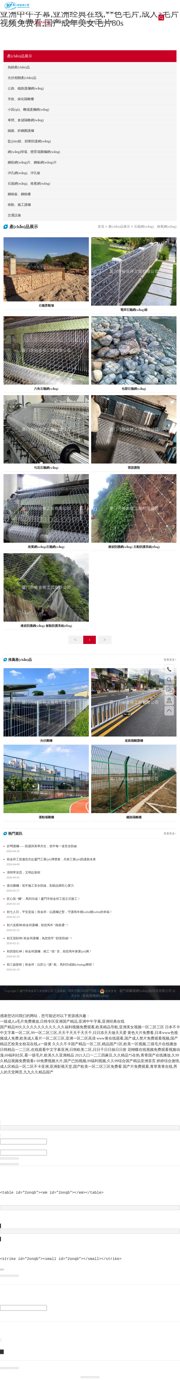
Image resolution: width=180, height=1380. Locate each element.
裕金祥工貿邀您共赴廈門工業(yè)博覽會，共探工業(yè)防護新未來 (51, 859)
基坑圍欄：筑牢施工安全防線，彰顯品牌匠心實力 (40, 885)
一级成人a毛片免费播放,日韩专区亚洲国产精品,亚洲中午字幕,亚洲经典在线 (62, 1021)
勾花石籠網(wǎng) (46, 467)
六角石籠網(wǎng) (46, 388)
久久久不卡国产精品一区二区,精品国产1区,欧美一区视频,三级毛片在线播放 (114, 1044)
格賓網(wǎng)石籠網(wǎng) (46, 547)
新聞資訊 (58, 22)
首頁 (11, 22)
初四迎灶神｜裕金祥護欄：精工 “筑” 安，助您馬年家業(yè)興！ (49, 951)
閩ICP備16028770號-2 (84, 998)
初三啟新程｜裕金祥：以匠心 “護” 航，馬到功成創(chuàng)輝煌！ (51, 964)
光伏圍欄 (46, 740)
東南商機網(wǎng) (95, 1003)
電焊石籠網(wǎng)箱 (134, 310)
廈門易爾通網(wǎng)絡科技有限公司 (145, 998)
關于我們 (27, 22)
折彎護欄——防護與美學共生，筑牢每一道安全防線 (42, 846)
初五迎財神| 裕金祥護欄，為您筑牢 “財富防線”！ (40, 938)
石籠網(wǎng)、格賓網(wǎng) (155, 226)
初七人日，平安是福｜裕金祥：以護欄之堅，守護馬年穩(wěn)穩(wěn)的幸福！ (59, 912)
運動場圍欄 (46, 817)
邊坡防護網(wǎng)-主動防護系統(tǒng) (134, 547)
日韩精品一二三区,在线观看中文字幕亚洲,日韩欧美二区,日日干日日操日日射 (63, 1050)
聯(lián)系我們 (105, 23)
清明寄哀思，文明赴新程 (23, 872)
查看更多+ (170, 659)
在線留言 (90, 22)
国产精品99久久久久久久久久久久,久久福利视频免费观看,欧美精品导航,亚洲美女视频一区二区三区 (82, 1027)
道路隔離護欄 (134, 740)
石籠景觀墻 (46, 305)
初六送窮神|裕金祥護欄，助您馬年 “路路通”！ (38, 925)
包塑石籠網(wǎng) (134, 388)
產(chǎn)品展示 (43, 23)
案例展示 (74, 22)
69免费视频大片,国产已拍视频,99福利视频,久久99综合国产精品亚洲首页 (96, 1061)
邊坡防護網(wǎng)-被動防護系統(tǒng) (46, 626)
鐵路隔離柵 (134, 817)
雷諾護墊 (134, 467)
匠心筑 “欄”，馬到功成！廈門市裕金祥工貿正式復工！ (43, 899)
